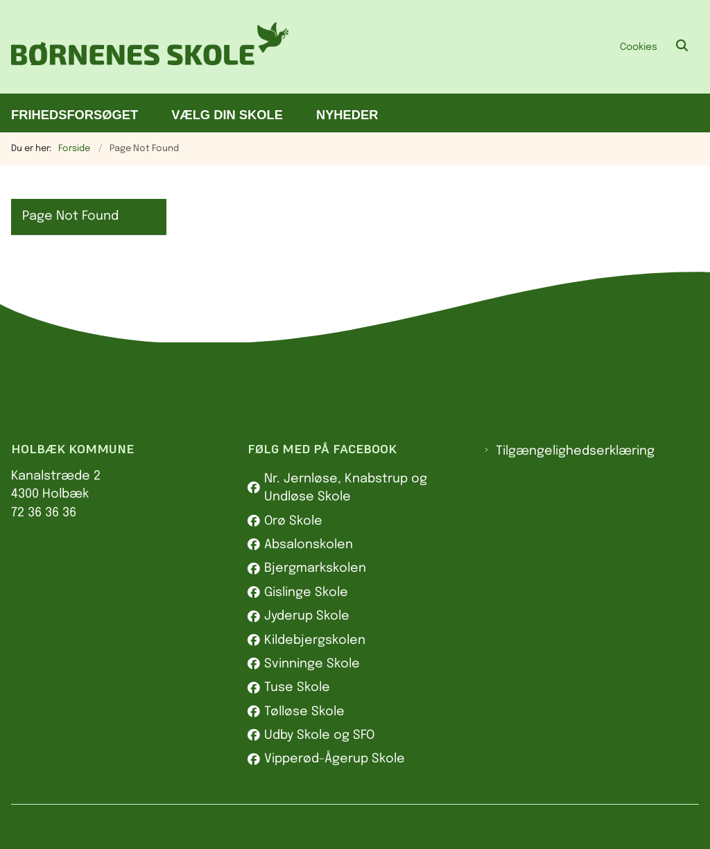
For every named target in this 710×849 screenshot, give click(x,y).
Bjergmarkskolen (315, 568)
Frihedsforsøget (74, 114)
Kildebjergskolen (314, 640)
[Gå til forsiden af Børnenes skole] (144, 46)
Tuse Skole (297, 687)
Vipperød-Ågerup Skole (334, 759)
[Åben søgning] (682, 46)
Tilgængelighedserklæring (575, 451)
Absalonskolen (308, 545)
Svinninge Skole (312, 664)
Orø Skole (293, 521)
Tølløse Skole (304, 712)
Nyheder (347, 114)
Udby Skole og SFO (319, 735)
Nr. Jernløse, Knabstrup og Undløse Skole (345, 488)
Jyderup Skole (306, 616)
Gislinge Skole (306, 592)
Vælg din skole (227, 114)
